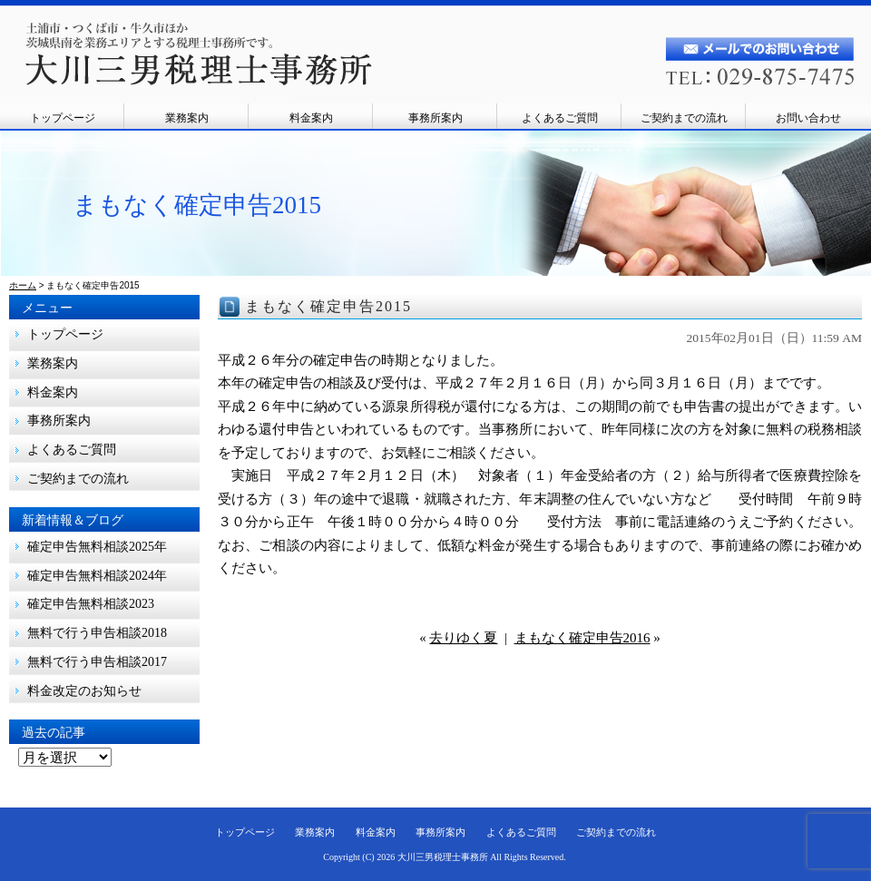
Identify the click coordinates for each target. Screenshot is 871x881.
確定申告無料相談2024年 (97, 575)
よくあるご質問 (560, 118)
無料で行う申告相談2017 (103, 662)
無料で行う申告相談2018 (97, 633)
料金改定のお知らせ (84, 691)
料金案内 (311, 118)
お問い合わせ (808, 118)
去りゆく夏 (463, 638)
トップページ (62, 118)
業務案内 (187, 118)
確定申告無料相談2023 (90, 604)
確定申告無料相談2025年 (97, 546)
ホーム (22, 285)
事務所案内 (435, 118)
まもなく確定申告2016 (582, 638)
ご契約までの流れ (684, 118)
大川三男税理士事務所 (442, 857)
